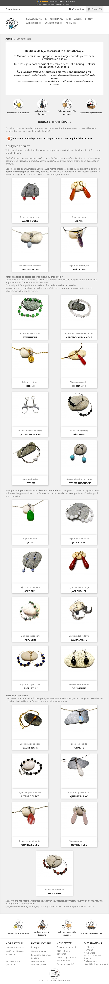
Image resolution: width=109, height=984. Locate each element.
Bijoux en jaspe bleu (30, 587)
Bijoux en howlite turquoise (79, 479)
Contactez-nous (14, 9)
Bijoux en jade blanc (79, 538)
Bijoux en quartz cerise (30, 841)
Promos (71, 23)
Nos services (65, 943)
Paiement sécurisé (65, 964)
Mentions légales (39, 951)
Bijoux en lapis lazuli (30, 684)
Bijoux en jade (30, 538)
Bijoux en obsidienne (79, 684)
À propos (35, 947)
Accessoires (33, 23)
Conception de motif (66, 947)
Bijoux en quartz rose (79, 841)
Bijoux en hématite (79, 430)
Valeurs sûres (53, 23)
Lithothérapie (54, 18)
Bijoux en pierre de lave (30, 792)
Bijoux (89, 18)
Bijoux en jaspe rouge (79, 587)
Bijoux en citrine (30, 382)
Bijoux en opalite (79, 743)
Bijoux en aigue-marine (30, 265)
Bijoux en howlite (30, 479)
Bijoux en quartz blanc (79, 792)
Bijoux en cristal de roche (30, 430)
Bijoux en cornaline (79, 382)
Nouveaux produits (15, 947)
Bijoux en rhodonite (54, 889)
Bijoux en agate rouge (30, 217)
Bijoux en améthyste (79, 265)
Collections (34, 18)
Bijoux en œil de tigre (30, 743)
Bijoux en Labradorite (79, 635)
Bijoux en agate (79, 217)
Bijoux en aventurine (30, 333)
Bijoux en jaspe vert (30, 635)
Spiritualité (74, 18)
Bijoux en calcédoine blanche (79, 333)
